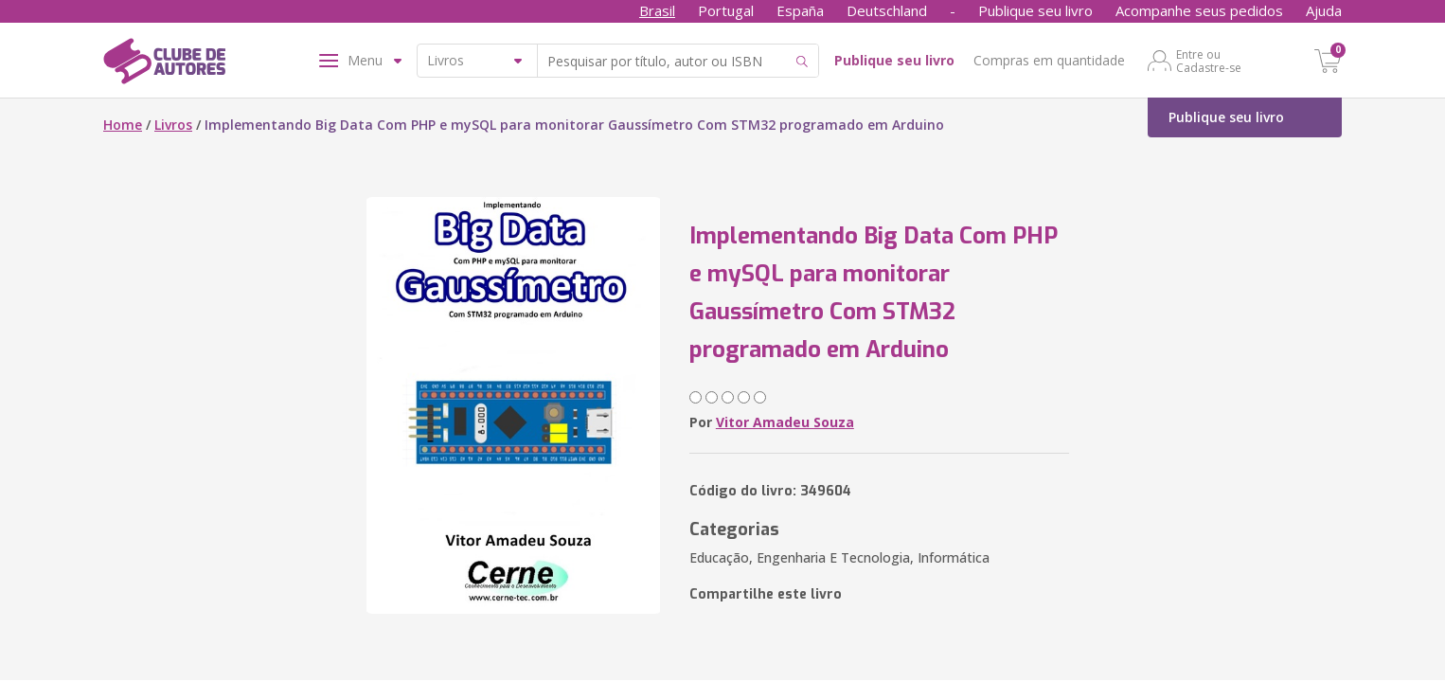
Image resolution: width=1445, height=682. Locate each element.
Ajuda (1324, 10)
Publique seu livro (1035, 10)
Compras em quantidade (1049, 60)
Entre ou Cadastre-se (1208, 60)
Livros (173, 125)
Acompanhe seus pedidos (1199, 10)
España (800, 10)
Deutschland (887, 10)
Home (122, 125)
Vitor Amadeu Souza (785, 422)
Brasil (657, 10)
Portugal (726, 10)
